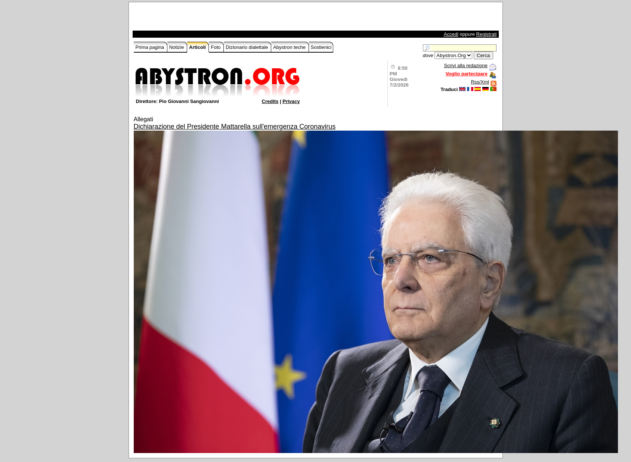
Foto (216, 47)
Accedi (451, 34)
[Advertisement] (221, 18)
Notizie (177, 47)
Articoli (198, 47)
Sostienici (321, 47)
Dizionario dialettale (247, 47)
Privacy (291, 101)
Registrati (486, 34)
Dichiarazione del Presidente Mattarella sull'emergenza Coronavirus (235, 126)
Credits (270, 101)
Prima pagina (151, 47)
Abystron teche (290, 47)
